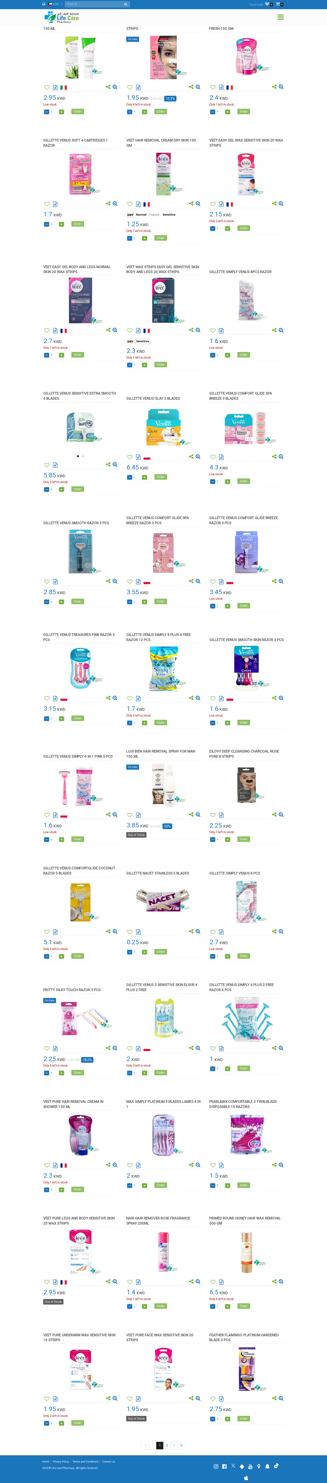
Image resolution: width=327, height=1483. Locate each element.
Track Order (256, 4)
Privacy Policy (61, 1461)
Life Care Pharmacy (63, 1468)
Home (45, 1461)
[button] (77, 456)
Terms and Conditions (86, 1461)
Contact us (108, 1461)
